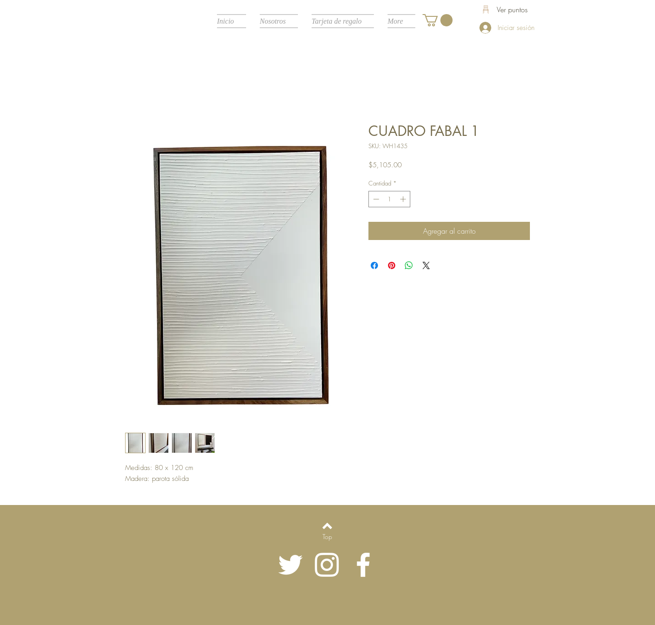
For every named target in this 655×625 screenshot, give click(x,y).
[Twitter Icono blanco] (290, 565)
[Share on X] (426, 265)
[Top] (327, 536)
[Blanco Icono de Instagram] (327, 565)
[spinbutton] (389, 199)
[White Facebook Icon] (363, 565)
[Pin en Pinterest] (391, 265)
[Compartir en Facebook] (374, 265)
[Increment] (403, 199)
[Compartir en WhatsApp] (408, 265)
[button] (438, 20)
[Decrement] (375, 199)
